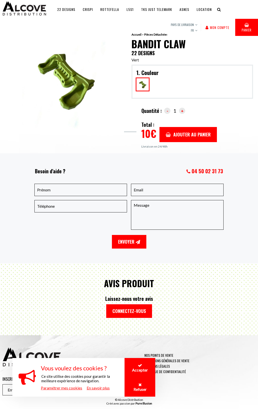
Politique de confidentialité (165, 371)
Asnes (184, 9)
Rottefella (109, 9)
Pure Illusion (143, 403)
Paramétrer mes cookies (61, 387)
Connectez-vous (129, 311)
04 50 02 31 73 (207, 171)
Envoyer (129, 241)
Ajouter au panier (188, 134)
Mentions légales (157, 366)
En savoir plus (98, 387)
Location (204, 9)
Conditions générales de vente (166, 360)
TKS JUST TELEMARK (156, 9)
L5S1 (130, 9)
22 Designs (66, 9)
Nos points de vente (158, 355)
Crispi (88, 9)
